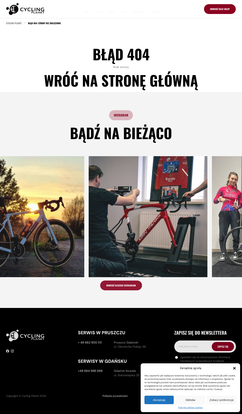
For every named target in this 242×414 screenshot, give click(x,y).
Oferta (86, 9)
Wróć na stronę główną (121, 80)
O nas (99, 9)
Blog (123, 9)
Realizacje (138, 9)
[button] (234, 368)
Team (111, 9)
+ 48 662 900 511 (90, 361)
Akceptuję (159, 400)
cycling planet (14, 23)
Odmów (190, 400)
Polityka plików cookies (190, 407)
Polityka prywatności (115, 407)
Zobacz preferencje (221, 400)
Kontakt (155, 9)
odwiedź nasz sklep (220, 9)
